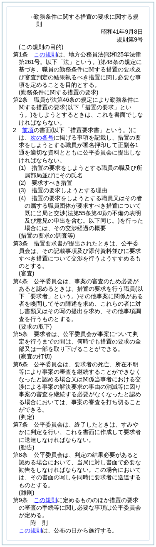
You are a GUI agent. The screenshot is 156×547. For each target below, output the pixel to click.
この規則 (45, 54)
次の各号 (42, 137)
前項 (28, 130)
